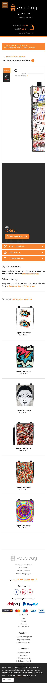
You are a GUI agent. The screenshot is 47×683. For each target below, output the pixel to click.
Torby (12, 45)
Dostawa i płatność (23, 652)
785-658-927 (25, 14)
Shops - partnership (23, 642)
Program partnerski (23, 640)
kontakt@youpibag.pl (25, 17)
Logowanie (21, 33)
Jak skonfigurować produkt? (16, 60)
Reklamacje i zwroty (24, 658)
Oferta (6, 45)
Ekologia (23, 624)
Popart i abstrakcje (29, 47)
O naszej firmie (23, 627)
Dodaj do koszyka (18, 236)
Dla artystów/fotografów (23, 637)
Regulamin (23, 655)
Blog (23, 618)
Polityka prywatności (23, 661)
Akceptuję (7, 680)
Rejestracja (29, 33)
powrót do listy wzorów (15, 56)
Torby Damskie (22, 45)
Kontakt (23, 621)
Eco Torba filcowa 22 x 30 (12, 47)
